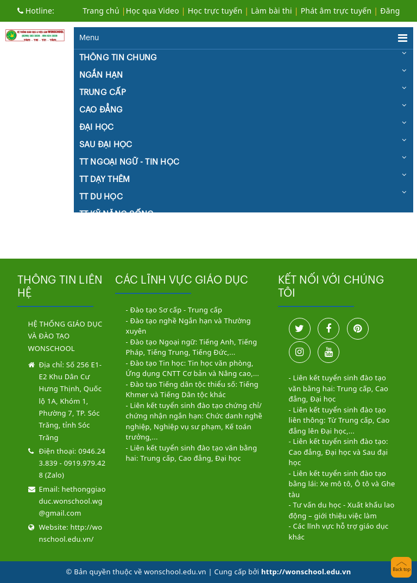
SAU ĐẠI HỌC (105, 145)
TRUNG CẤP (102, 93)
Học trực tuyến (215, 10)
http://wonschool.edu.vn (306, 571)
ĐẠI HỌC (96, 127)
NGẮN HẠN (101, 75)
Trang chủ (101, 10)
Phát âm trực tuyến (337, 10)
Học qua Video (152, 10)
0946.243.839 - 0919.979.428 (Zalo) (72, 463)
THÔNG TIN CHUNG (118, 58)
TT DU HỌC (101, 197)
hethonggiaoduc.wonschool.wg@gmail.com (72, 501)
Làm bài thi (271, 10)
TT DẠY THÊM (104, 179)
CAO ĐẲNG (101, 110)
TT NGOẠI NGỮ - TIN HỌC (129, 162)
